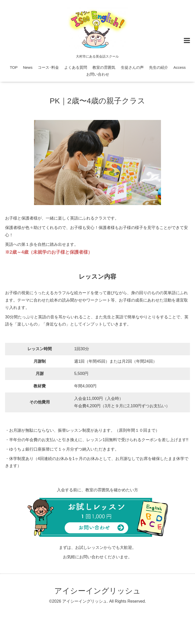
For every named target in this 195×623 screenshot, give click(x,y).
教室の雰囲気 (103, 67)
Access (179, 67)
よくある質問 (75, 67)
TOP (14, 67)
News (27, 67)
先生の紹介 (158, 67)
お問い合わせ (97, 74)
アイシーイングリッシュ (97, 591)
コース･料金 (48, 67)
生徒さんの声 (132, 67)
